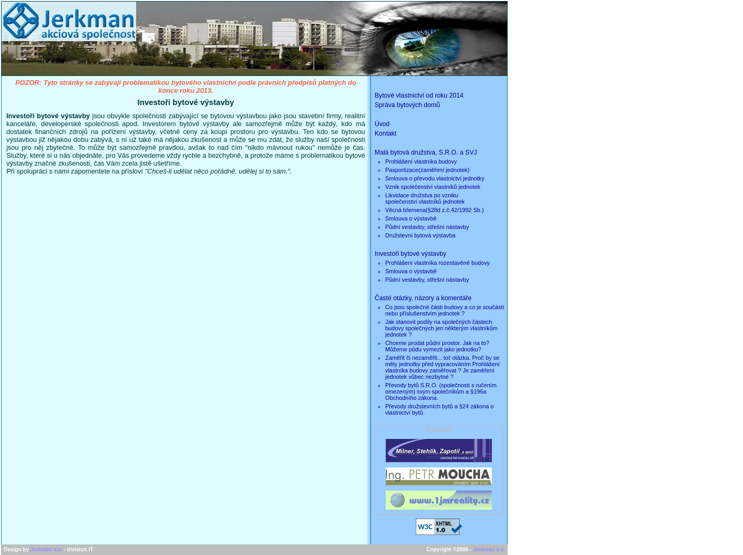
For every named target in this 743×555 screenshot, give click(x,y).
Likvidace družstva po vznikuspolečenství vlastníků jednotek (425, 198)
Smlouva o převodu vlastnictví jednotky (434, 178)
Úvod (382, 124)
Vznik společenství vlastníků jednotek (432, 187)
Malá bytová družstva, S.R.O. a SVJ (426, 152)
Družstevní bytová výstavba (420, 235)
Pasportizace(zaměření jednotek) (427, 170)
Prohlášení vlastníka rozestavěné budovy (437, 263)
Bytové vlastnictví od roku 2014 (419, 95)
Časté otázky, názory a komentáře (423, 298)
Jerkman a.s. (47, 549)
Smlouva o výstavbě (410, 218)
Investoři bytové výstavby (410, 253)
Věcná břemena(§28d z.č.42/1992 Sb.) (434, 210)
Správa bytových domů (407, 105)
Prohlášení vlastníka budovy (421, 161)
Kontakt (385, 133)
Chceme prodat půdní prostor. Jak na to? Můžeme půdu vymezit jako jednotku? (437, 346)
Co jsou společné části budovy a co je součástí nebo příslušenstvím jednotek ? (444, 310)
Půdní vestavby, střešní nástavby (427, 227)
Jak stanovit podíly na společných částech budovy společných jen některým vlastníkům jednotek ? (441, 328)
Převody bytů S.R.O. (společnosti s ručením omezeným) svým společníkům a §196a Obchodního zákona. (441, 391)
